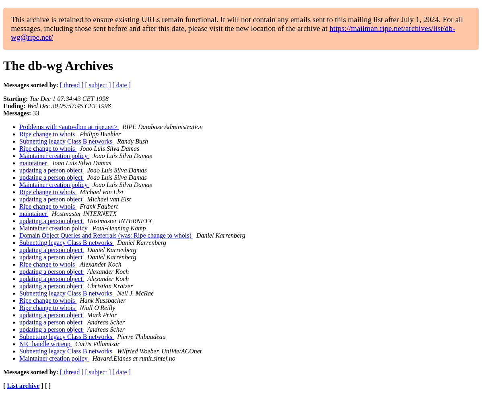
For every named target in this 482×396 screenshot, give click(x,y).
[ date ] (122, 85)
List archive (23, 385)
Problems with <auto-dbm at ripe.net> (69, 126)
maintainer (33, 163)
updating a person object (51, 170)
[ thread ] (72, 85)
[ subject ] (98, 85)
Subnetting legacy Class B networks (66, 141)
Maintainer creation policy (54, 155)
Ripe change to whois (47, 134)
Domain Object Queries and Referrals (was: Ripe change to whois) (106, 235)
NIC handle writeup (45, 344)
